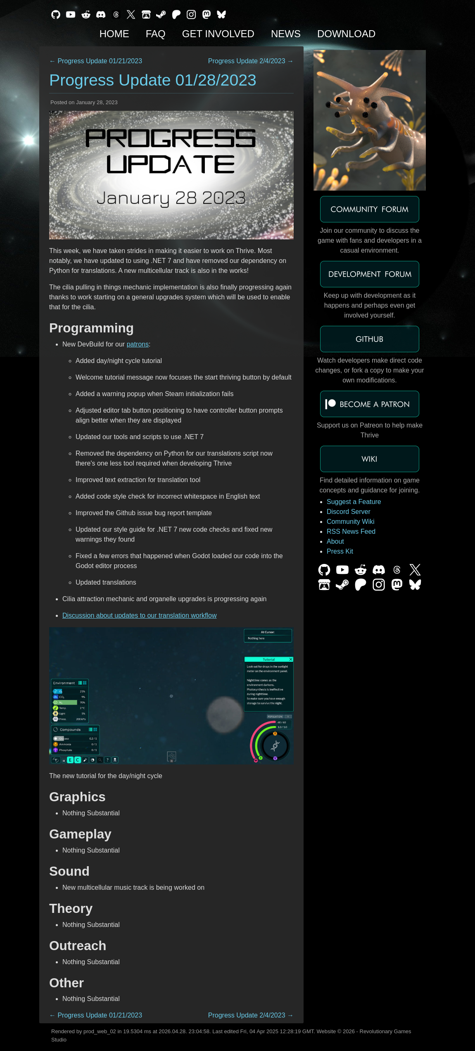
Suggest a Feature (354, 501)
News (286, 33)
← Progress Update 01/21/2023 (95, 60)
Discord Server (348, 511)
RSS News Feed (351, 531)
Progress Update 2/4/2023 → (251, 60)
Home (114, 33)
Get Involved (218, 33)
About (335, 541)
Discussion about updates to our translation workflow (139, 615)
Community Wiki (351, 521)
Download (346, 33)
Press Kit (340, 551)
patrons (138, 344)
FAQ (156, 33)
